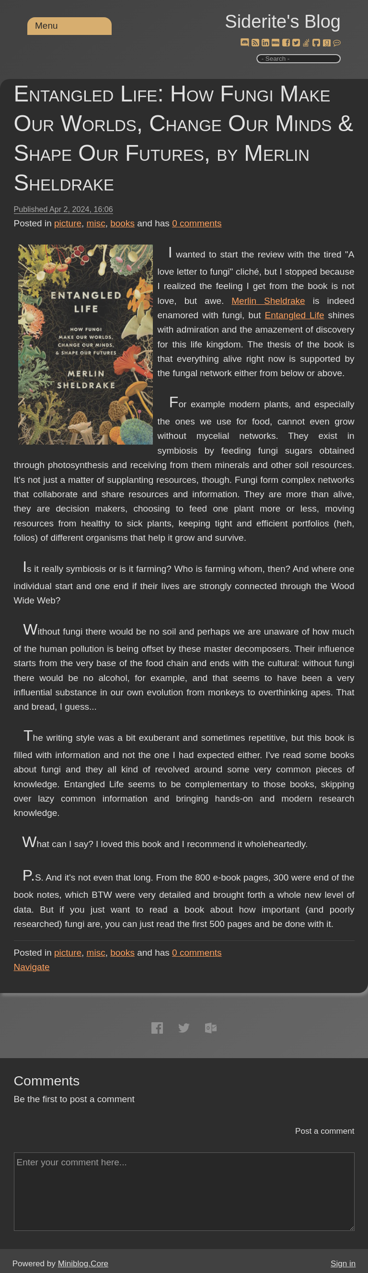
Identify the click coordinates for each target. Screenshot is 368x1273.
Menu (46, 26)
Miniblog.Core (83, 1263)
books (122, 223)
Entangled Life (294, 315)
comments (197, 223)
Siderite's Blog (283, 21)
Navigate (32, 967)
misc (96, 223)
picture (67, 223)
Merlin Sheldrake (268, 301)
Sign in (343, 1263)
